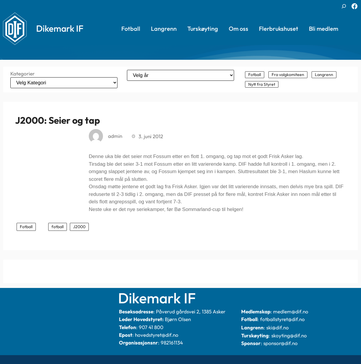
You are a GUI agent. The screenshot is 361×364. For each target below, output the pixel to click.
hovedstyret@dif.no (156, 335)
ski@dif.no (277, 327)
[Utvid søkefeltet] (344, 6)
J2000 (79, 226)
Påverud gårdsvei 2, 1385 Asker (190, 311)
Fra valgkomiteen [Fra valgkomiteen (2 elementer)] (288, 74)
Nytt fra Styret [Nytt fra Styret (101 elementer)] (261, 84)
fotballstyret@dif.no (282, 319)
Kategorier (22, 73)
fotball (57, 226)
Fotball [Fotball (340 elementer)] (254, 74)
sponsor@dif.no (280, 343)
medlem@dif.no (290, 311)
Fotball (26, 226)
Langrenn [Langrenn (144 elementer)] (324, 74)
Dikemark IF (59, 28)
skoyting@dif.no (289, 335)
